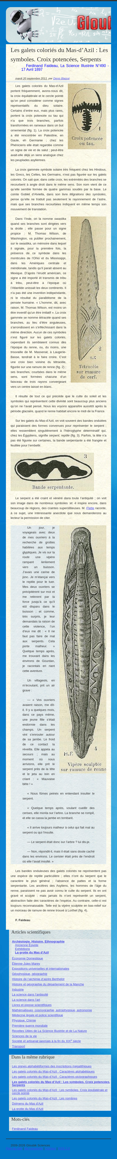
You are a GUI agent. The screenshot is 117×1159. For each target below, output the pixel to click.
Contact (50, 1148)
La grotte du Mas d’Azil (32, 952)
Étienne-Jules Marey (26, 963)
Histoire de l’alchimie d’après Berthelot (38, 979)
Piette (90, 508)
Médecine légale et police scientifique (37, 1015)
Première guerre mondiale (29, 1025)
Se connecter (33, 1148)
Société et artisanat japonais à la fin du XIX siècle (46, 1041)
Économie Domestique (27, 958)
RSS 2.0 (64, 1148)
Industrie (18, 989)
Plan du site (14, 1148)
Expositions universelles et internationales (40, 968)
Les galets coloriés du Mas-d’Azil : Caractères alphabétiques (53, 1071)
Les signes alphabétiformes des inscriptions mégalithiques (51, 1066)
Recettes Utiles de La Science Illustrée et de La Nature (49, 1031)
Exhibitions (22, 949)
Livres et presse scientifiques (31, 1005)
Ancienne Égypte (26, 945)
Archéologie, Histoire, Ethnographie (38, 941)
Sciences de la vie (24, 1036)
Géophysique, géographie (29, 974)
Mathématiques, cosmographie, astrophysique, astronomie (52, 1010)
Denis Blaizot (61, 78)
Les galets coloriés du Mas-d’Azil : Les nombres (44, 1098)
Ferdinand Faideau (25, 1128)
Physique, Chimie (24, 1020)
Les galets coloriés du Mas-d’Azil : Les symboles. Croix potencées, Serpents (61, 1083)
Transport (18, 1046)
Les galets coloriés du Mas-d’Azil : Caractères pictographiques (54, 1076)
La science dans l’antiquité (30, 994)
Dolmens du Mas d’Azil (27, 1103)
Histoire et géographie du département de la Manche (48, 984)
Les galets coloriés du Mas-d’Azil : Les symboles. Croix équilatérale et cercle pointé (59, 1091)
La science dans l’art (26, 999)
